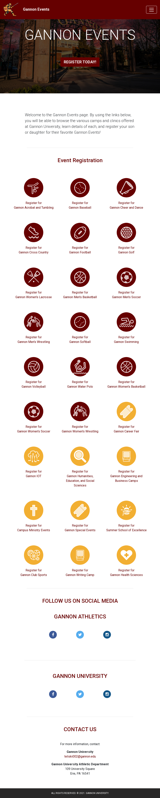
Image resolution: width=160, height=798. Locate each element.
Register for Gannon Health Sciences (126, 572)
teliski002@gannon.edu (80, 756)
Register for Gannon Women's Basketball (126, 384)
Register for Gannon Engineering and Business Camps (126, 476)
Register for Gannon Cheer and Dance (126, 205)
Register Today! (80, 62)
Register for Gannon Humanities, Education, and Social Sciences (80, 478)
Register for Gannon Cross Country (34, 250)
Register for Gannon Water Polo (80, 384)
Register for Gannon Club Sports (33, 572)
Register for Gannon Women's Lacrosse (33, 295)
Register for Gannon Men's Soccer (126, 295)
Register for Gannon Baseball (80, 205)
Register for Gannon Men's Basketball (80, 295)
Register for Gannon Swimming (126, 339)
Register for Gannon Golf (126, 250)
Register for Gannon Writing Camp (80, 572)
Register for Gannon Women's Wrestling (80, 429)
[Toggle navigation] (151, 10)
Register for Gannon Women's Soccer (33, 429)
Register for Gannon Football (80, 250)
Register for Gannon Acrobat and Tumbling (34, 205)
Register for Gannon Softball (80, 339)
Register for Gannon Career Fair (126, 429)
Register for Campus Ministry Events (33, 528)
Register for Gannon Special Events (80, 528)
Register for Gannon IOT (34, 474)
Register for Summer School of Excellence (126, 528)
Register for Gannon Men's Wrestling (34, 339)
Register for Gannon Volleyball (34, 384)
